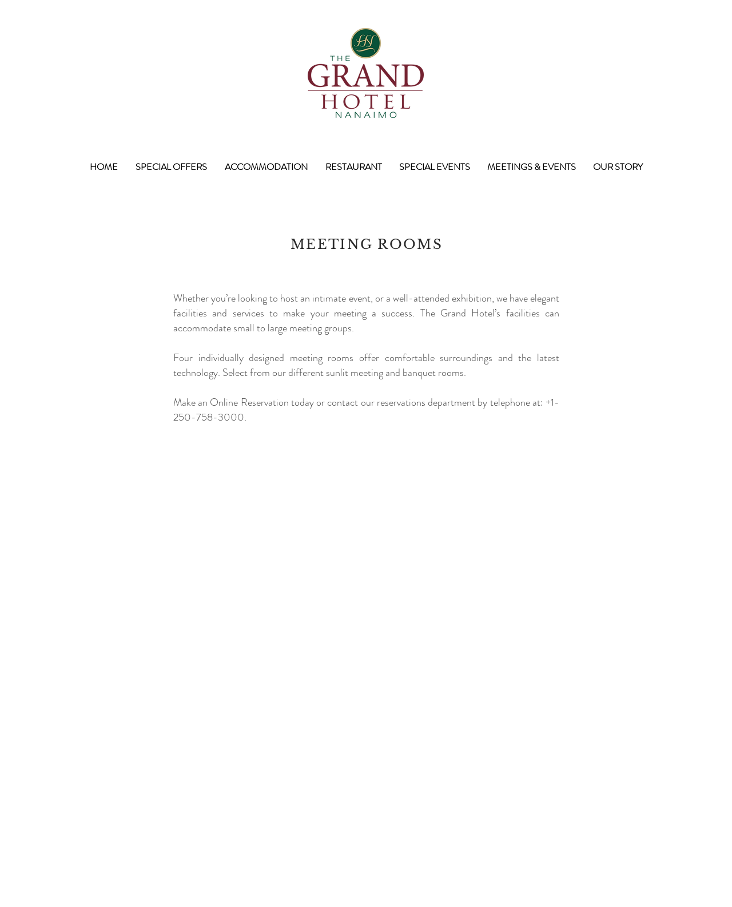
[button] (171, 167)
